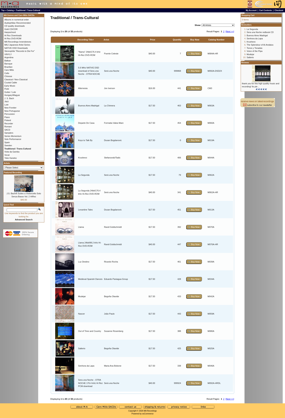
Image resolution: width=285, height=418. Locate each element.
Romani (8, 126)
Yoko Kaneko (10, 158)
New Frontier (10, 108)
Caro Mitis (9, 70)
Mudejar (82, 296)
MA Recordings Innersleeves (17, 42)
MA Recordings (150, 411)
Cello (6, 73)
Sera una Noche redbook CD (260, 32)
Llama (81, 227)
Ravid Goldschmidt (113, 227)
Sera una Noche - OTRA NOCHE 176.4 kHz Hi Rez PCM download (90, 383)
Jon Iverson (109, 88)
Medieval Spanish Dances (90, 279)
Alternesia (82, 88)
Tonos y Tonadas (254, 48)
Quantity (177, 40)
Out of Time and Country (89, 331)
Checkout (278, 10)
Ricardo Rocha (111, 262)
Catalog (10, 10)
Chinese (8, 76)
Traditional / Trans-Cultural (28, 10)
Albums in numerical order (16, 19)
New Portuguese (12, 111)
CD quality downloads (14, 26)
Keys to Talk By (85, 140)
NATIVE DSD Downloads (16, 48)
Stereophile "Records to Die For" (19, 51)
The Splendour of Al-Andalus (260, 45)
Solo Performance (12, 139)
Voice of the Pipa (254, 51)
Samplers (8, 133)
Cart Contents (265, 10)
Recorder (8, 123)
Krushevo (82, 157)
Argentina (8, 57)
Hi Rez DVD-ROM (12, 38)
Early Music (9, 86)
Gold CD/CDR (11, 29)
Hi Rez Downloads (13, 35)
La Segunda (83, 175)
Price (152, 40)
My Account (251, 10)
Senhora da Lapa (86, 366)
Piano (7, 117)
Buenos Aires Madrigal (88, 105)
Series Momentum (12, 136)
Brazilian (8, 67)
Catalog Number (216, 40)
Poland (7, 120)
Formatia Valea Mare (114, 123)
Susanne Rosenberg (113, 331)
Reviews (245, 63)
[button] (194, 53)
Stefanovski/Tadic (112, 157)
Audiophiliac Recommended (17, 23)
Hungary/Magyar (12, 95)
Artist (106, 40)
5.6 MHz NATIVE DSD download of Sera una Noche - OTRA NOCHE (89, 71)
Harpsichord (10, 32)
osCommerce (147, 414)
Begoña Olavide (111, 296)
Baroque (8, 64)
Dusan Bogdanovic (113, 140)
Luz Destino (83, 262)
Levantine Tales (85, 210)
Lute (6, 104)
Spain (7, 142)
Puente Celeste (111, 53)
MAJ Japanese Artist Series (17, 45)
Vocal (7, 155)
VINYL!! (8, 54)
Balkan (7, 60)
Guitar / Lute (10, 92)
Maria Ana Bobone (112, 366)
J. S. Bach (9, 98)
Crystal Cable (10, 82)
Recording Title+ (86, 40)
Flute (6, 89)
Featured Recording (13, 173)
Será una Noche (111, 71)
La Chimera (109, 105)
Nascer (81, 314)
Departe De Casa (86, 123)
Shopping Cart (247, 15)
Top (3, 10)
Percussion (9, 114)
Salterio (81, 348)
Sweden (8, 145)
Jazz (6, 101)
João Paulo (109, 314)
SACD (7, 130)
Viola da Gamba (11, 152)
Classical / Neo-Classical (16, 79)
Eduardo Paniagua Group (116, 279)
